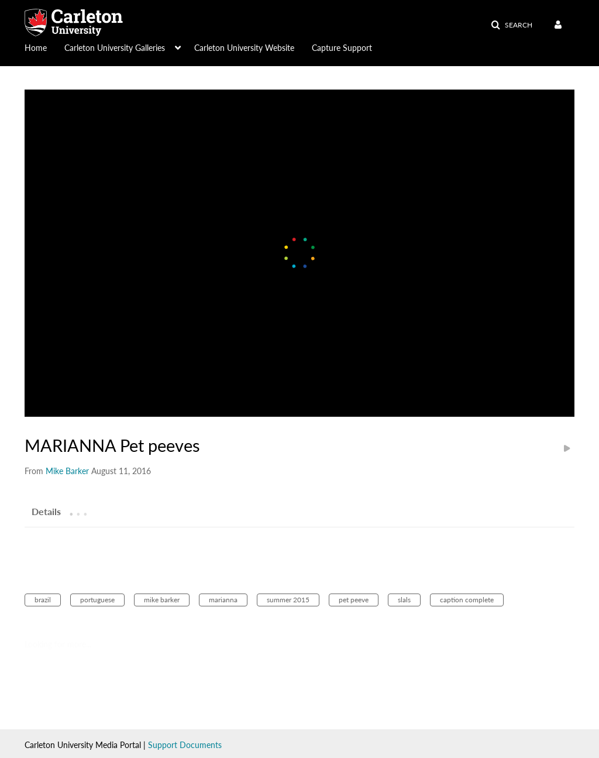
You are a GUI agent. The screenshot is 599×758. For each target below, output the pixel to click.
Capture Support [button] (342, 48)
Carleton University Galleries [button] (114, 48)
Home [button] (36, 48)
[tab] (46, 511)
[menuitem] (44, 46)
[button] (511, 25)
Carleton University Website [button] (244, 48)
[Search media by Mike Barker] (67, 471)
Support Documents (185, 745)
